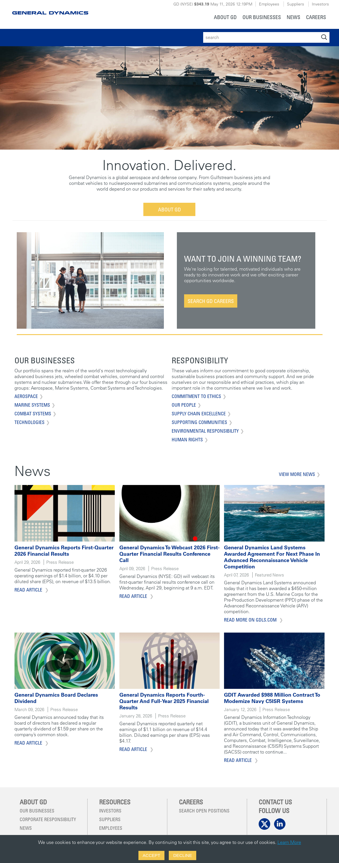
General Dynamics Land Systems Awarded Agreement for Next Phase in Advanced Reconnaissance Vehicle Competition (272, 557)
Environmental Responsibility (205, 431)
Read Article (28, 590)
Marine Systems (32, 405)
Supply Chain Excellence (199, 413)
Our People (184, 405)
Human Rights (187, 439)
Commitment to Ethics (196, 396)
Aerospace (26, 396)
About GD (169, 209)
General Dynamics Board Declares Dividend (56, 697)
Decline (182, 855)
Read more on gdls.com (251, 620)
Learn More (289, 842)
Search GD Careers (211, 301)
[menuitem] (225, 18)
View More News (297, 474)
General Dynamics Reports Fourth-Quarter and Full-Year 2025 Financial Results (164, 701)
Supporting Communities (199, 422)
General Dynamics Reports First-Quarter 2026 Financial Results (64, 550)
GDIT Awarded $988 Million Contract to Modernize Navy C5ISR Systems (272, 697)
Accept (151, 855)
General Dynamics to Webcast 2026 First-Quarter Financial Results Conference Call (169, 553)
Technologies (29, 422)
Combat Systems (32, 413)
